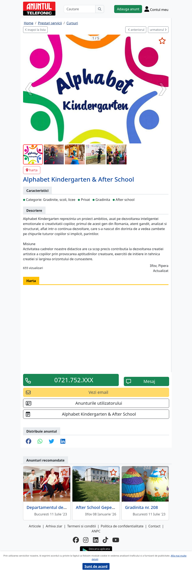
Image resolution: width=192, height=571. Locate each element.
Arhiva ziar (54, 526)
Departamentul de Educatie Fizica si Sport (68, 507)
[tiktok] (105, 540)
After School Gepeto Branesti (105, 507)
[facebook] (76, 540)
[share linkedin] (63, 441)
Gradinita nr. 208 (141, 507)
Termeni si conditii (81, 526)
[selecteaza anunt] (162, 41)
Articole (35, 526)
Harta (31, 280)
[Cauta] (99, 9)
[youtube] (115, 540)
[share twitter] (51, 441)
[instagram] (86, 540)
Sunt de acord (96, 566)
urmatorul (158, 30)
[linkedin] (95, 540)
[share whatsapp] (40, 441)
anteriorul (136, 30)
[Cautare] (80, 9)
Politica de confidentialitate (122, 526)
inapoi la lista (35, 30)
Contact (154, 526)
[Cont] (156, 9)
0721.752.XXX (73, 380)
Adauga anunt (128, 9)
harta (32, 170)
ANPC (95, 531)
